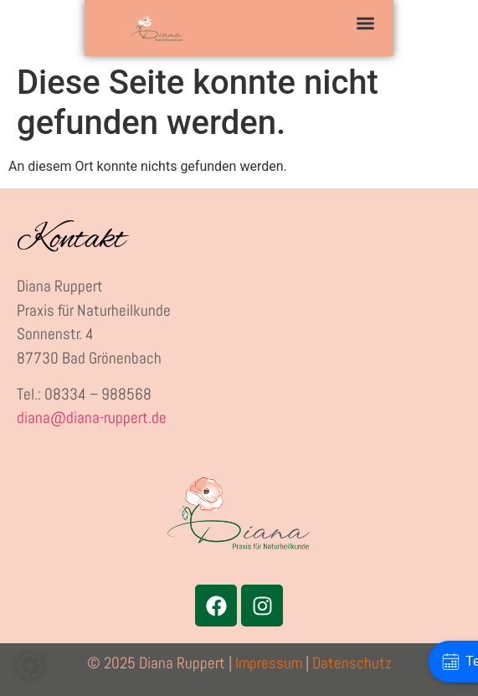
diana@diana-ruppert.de (92, 417)
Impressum (268, 662)
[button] (365, 23)
